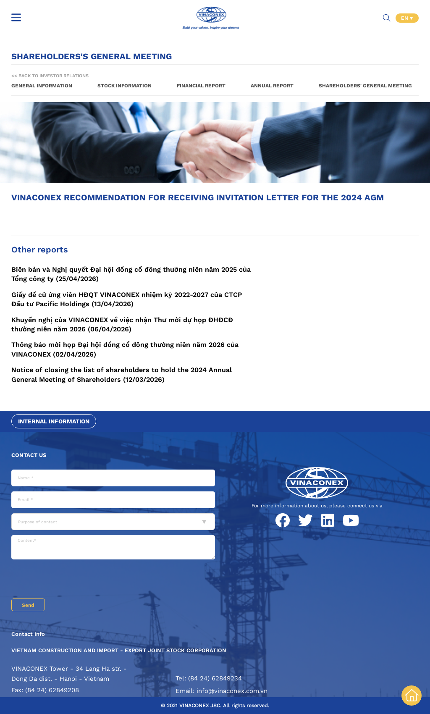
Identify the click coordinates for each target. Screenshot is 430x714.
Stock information (124, 86)
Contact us (28, 455)
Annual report (272, 86)
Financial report (201, 86)
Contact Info (28, 634)
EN (405, 17)
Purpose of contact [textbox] (37, 522)
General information (41, 86)
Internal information (53, 421)
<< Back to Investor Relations (50, 76)
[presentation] (75, 580)
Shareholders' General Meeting (365, 86)
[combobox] (113, 521)
